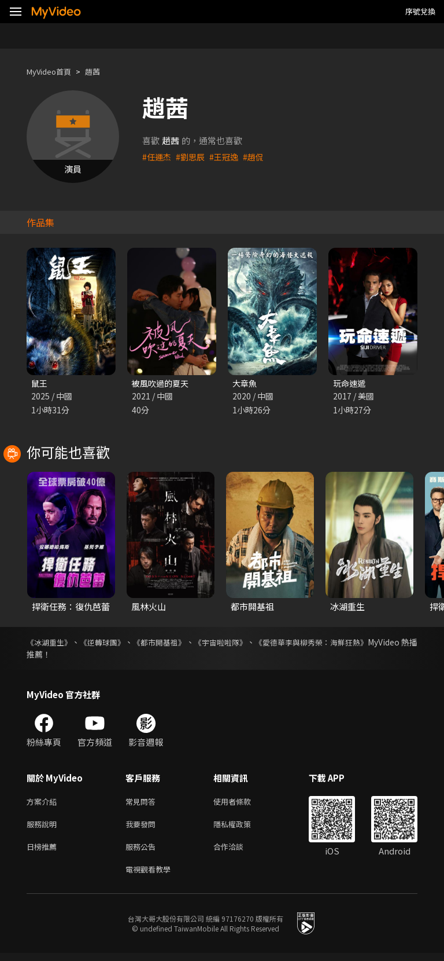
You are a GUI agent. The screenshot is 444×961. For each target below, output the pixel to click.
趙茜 (101, 71)
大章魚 (245, 383)
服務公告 (142, 852)
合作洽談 (237, 852)
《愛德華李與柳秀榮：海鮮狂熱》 (356, 643)
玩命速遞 (350, 383)
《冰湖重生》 (51, 643)
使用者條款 (242, 803)
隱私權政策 (242, 827)
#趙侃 (259, 157)
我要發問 (142, 827)
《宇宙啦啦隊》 (253, 643)
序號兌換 (420, 11)
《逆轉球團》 (114, 643)
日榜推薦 (44, 852)
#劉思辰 (192, 157)
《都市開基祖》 (181, 643)
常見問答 (142, 803)
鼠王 (40, 383)
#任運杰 (157, 157)
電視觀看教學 (151, 876)
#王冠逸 (228, 157)
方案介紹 (44, 803)
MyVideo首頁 (53, 71)
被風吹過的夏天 (162, 383)
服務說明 (44, 827)
